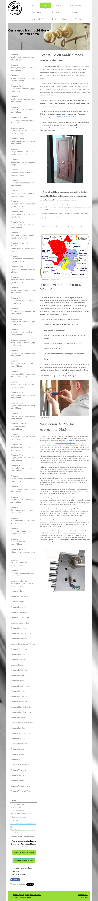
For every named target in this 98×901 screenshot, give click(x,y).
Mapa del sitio (35, 895)
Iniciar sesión (83, 895)
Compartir (15, 880)
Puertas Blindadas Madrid (23, 861)
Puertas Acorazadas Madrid (24, 852)
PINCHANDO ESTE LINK (65, 117)
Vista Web (84, 897)
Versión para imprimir (19, 895)
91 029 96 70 (15, 820)
